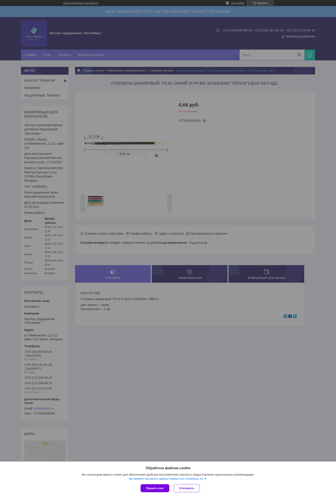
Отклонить (186, 488)
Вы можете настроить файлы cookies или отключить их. (166, 478)
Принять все (155, 488)
